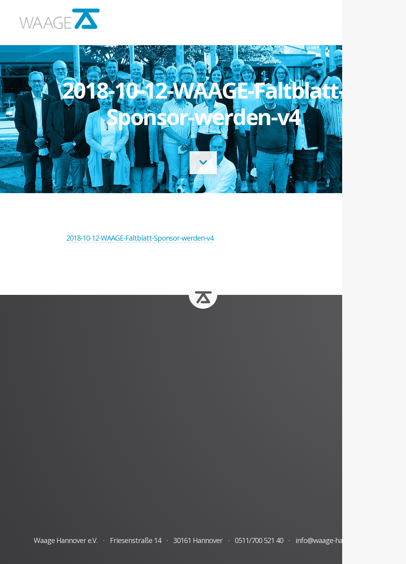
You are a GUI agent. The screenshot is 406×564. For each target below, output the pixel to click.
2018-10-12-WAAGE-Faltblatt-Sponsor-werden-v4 (139, 238)
